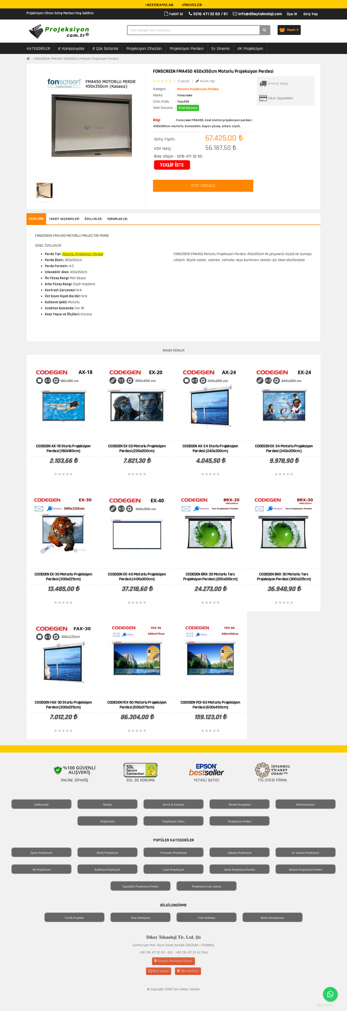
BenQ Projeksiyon (107, 852)
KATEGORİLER (38, 48)
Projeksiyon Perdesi (187, 48)
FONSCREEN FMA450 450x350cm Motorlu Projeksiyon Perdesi (76, 59)
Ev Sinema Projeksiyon (305, 852)
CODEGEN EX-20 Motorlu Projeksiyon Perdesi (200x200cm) (137, 448)
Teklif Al (173, 14)
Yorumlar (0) (117, 219)
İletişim (107, 804)
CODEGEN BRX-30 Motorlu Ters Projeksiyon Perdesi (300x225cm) (284, 576)
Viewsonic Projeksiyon (173, 852)
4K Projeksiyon (250, 48)
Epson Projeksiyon (41, 852)
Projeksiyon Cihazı (173, 821)
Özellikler (93, 219)
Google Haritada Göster (173, 961)
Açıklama (36, 219)
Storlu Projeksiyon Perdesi (239, 869)
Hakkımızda (41, 804)
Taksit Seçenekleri (280, 98)
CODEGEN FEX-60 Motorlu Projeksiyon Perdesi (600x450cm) (210, 705)
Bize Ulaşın (158, 971)
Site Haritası (188, 971)
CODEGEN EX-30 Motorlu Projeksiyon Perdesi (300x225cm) (63, 576)
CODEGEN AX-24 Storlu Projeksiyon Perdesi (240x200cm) (210, 448)
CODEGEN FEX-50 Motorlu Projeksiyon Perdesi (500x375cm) (137, 705)
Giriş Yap (310, 14)
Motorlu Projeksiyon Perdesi (305, 869)
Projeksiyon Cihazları (144, 48)
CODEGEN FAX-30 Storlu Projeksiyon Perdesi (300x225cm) (63, 705)
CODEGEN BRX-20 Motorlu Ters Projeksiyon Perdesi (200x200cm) (210, 576)
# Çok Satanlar (105, 48)
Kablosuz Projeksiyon (107, 869)
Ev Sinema (220, 48)
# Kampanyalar (71, 48)
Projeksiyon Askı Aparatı (206, 886)
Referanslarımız (305, 804)
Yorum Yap (205, 81)
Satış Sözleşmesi (140, 917)
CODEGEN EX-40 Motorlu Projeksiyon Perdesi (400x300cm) (137, 576)
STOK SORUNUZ (203, 185)
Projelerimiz (107, 821)
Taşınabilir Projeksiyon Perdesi (140, 886)
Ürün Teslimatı (206, 917)
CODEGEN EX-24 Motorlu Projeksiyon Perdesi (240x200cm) (284, 448)
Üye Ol (292, 14)
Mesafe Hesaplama (239, 804)
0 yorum (183, 81)
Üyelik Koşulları (74, 917)
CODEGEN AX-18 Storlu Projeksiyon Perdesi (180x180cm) (63, 448)
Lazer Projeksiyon (173, 869)
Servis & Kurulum (173, 804)
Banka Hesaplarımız (272, 917)
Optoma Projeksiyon (240, 852)
